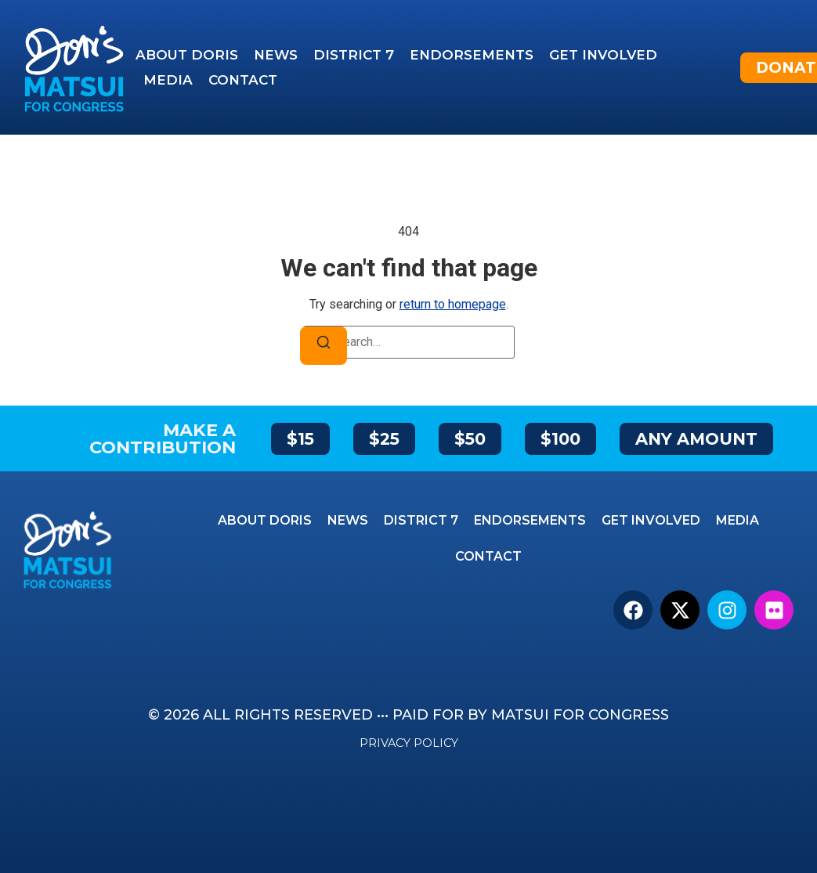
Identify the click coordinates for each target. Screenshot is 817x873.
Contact (242, 80)
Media (168, 80)
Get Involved (603, 55)
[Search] (323, 345)
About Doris (187, 55)
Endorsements (471, 55)
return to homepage (452, 304)
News (276, 55)
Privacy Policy (409, 743)
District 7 (353, 55)
